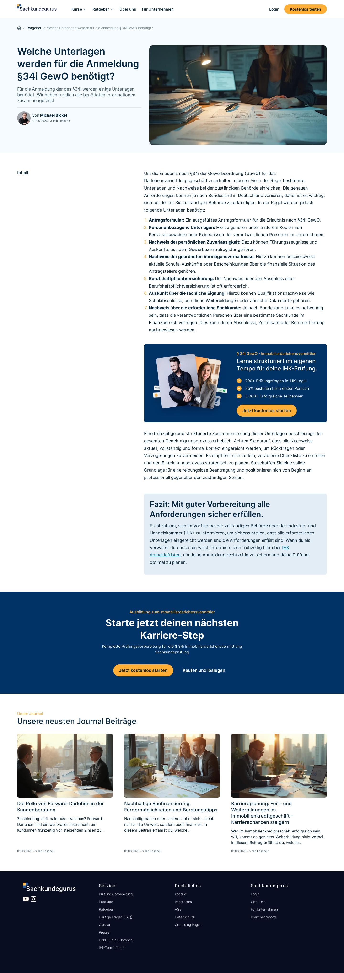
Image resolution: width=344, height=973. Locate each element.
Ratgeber (106, 909)
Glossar (104, 925)
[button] (79, 9)
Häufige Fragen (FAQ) (115, 917)
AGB (178, 909)
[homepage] (19, 28)
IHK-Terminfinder (112, 948)
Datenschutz (184, 917)
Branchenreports (264, 917)
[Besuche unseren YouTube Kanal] (26, 899)
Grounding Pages (188, 925)
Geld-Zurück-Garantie (116, 940)
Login (255, 894)
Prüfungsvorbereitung (116, 894)
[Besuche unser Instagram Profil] (33, 899)
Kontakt (181, 894)
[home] (37, 9)
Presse (104, 932)
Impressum (183, 902)
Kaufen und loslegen (204, 670)
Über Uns (258, 902)
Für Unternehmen (264, 909)
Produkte (106, 902)
